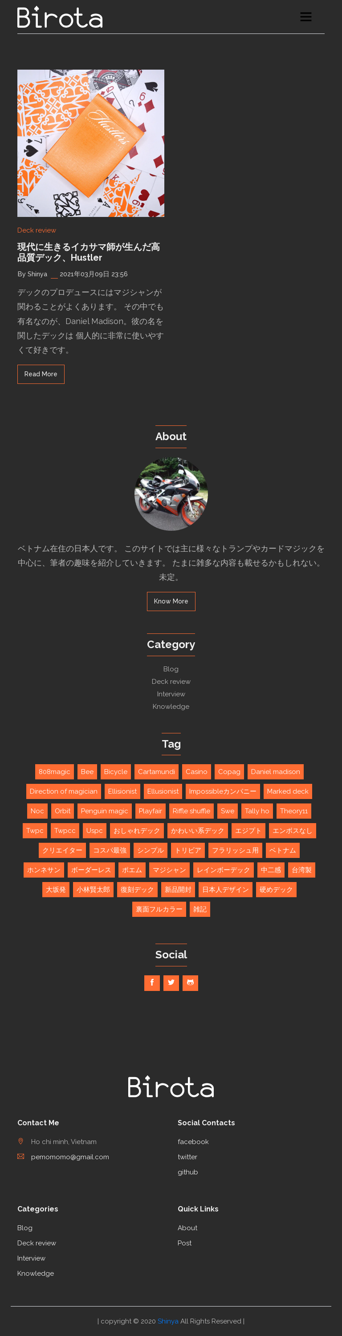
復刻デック (137, 890)
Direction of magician (64, 791)
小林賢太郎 (93, 890)
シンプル (150, 850)
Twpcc (65, 831)
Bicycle (115, 772)
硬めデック (276, 890)
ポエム (132, 870)
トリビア (188, 850)
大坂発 (56, 890)
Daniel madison (275, 772)
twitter (187, 1157)
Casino (197, 772)
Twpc (35, 831)
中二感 (271, 870)
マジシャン (169, 870)
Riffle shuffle (191, 811)
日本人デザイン (225, 890)
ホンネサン (44, 870)
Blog (171, 669)
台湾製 (302, 870)
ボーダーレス (91, 870)
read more (40, 374)
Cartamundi (156, 772)
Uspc (94, 831)
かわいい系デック (197, 831)
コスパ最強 (109, 850)
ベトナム (282, 850)
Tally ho (257, 811)
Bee (87, 772)
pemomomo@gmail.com (63, 1157)
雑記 (200, 909)
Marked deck (288, 791)
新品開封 (178, 890)
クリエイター (62, 850)
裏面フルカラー (159, 909)
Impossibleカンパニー (222, 791)
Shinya (168, 1321)
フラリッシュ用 (235, 850)
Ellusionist (163, 791)
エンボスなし (293, 831)
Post (184, 1243)
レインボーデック (223, 870)
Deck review (36, 230)
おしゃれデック (137, 831)
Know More (171, 601)
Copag (229, 772)
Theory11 (294, 811)
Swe (227, 811)
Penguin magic (104, 811)
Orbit (62, 811)
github (188, 1172)
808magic (54, 772)
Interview (171, 694)
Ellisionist (122, 791)
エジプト (248, 831)
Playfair (150, 811)
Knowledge (171, 707)
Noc (37, 811)
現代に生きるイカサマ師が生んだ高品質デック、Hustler (88, 252)
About (187, 1228)
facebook (193, 1142)
